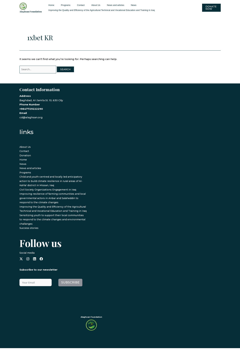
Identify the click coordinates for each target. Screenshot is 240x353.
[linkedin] (34, 263)
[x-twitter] (21, 263)
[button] (211, 8)
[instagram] (28, 263)
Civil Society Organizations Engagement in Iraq (49, 190)
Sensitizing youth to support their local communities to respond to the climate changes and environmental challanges (51, 224)
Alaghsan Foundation (30, 11)
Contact (75, 5)
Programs (62, 5)
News (120, 5)
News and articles (105, 5)
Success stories (29, 233)
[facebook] (41, 263)
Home (50, 5)
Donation (25, 156)
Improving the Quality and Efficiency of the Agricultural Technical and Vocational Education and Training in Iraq (100, 10)
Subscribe (70, 287)
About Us (87, 5)
